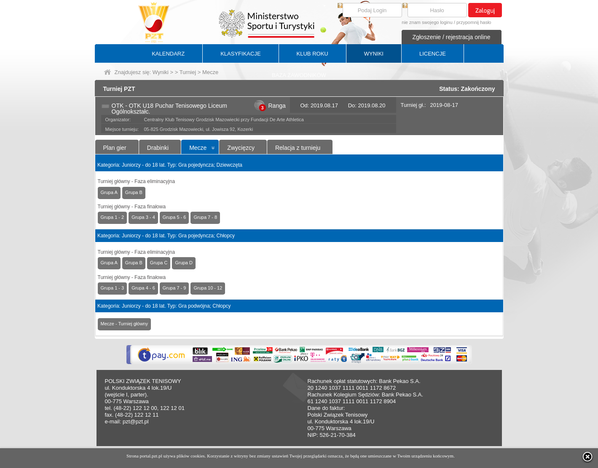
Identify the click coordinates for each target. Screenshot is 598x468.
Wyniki (161, 72)
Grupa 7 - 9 (174, 287)
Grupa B (133, 192)
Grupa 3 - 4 (143, 217)
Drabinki (158, 147)
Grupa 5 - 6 (174, 217)
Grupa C (159, 262)
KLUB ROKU (312, 54)
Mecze (197, 147)
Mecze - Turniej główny (124, 323)
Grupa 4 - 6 (143, 287)
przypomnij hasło (473, 22)
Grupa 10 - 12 (207, 287)
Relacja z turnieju (297, 147)
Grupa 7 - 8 (205, 217)
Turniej (188, 72)
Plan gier (114, 147)
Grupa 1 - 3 (112, 287)
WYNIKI (373, 54)
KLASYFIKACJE (240, 54)
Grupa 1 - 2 (112, 217)
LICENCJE (432, 54)
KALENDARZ (168, 54)
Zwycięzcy (241, 147)
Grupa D (184, 262)
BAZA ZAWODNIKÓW (299, 75)
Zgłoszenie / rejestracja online (451, 37)
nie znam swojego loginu (427, 22)
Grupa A (109, 192)
